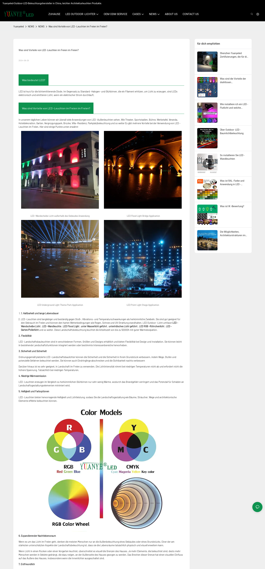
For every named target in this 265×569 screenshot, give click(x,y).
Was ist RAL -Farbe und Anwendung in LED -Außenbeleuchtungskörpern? (234, 182)
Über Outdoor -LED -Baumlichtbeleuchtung (232, 131)
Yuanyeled (18, 26)
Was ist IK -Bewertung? (232, 206)
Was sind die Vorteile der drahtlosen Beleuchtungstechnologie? (234, 80)
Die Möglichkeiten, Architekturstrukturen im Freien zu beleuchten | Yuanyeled (233, 233)
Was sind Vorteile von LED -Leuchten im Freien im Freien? (78, 26)
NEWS (31, 26)
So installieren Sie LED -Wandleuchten (232, 157)
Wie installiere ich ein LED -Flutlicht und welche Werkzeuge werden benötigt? (234, 106)
